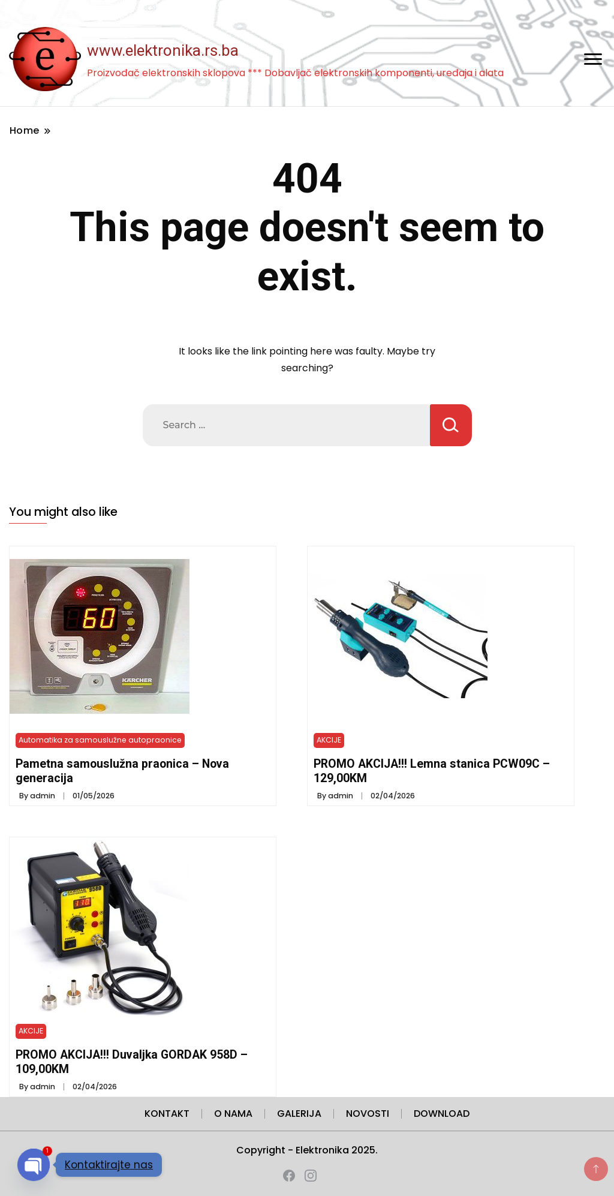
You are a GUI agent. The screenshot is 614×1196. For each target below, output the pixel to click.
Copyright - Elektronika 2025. (307, 1150)
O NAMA (233, 1113)
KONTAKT (167, 1113)
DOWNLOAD (441, 1113)
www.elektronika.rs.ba (163, 50)
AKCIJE (329, 740)
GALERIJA (299, 1113)
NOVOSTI (367, 1113)
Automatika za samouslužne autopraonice (100, 740)
